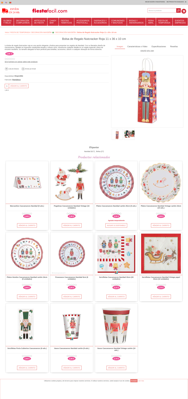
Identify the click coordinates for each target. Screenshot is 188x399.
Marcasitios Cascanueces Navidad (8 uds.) (27, 206)
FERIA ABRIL (151, 21)
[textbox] (162, 10)
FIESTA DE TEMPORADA (164, 21)
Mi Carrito (184, 10)
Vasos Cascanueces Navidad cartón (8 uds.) (71, 348)
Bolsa (98, 151)
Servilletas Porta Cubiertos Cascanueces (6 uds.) (27, 348)
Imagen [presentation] (120, 46)
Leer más (141, 381)
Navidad (87, 151)
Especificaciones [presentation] (159, 46)
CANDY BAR (53, 21)
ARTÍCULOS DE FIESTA (39, 21)
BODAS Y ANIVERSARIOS (136, 21)
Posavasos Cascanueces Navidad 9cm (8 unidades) (71, 278)
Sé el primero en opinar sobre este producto (21, 61)
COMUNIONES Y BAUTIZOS (118, 21)
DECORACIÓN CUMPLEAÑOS (23, 21)
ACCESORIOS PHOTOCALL (82, 21)
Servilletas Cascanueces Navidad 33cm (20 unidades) (116, 278)
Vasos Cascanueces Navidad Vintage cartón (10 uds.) (116, 349)
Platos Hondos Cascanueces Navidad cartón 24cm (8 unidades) (27, 278)
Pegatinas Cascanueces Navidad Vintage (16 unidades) (71, 206)
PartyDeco (16, 79)
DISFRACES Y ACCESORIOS (100, 21)
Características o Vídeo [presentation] (137, 46)
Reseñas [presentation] (174, 46)
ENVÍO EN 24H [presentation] (147, 51)
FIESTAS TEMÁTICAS (66, 21)
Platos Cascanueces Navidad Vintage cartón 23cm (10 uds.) (161, 206)
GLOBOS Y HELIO (7, 21)
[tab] (120, 46)
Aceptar (134, 381)
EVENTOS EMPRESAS (180, 21)
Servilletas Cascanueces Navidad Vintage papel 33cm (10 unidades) (161, 278)
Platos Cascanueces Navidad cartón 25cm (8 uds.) (116, 206)
